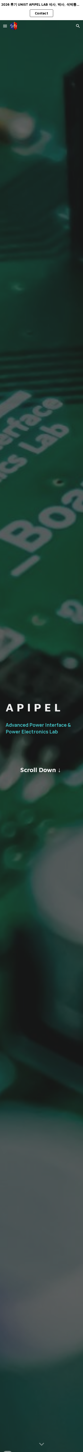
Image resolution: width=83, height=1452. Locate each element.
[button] (5, 26)
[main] (41, 707)
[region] (41, 10)
